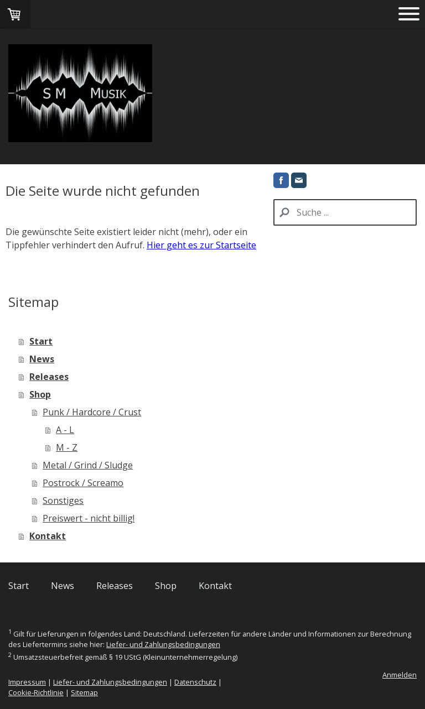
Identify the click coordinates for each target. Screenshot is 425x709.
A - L (65, 430)
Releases (49, 377)
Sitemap (84, 692)
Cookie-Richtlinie (36, 692)
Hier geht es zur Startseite (201, 245)
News (41, 359)
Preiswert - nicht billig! (88, 518)
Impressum (27, 682)
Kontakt (47, 536)
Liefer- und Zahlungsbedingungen (163, 644)
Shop (40, 394)
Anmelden (399, 675)
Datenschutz (195, 682)
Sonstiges (63, 500)
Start (41, 341)
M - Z (66, 447)
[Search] (345, 212)
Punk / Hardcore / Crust (92, 412)
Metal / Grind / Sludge (88, 465)
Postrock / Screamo (83, 483)
